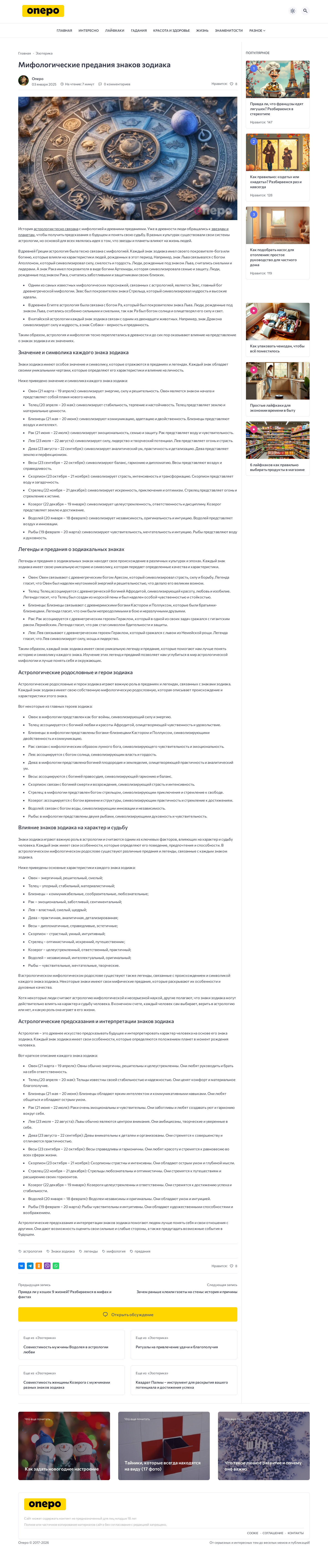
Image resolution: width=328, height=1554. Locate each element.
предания (142, 1251)
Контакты (296, 1533)
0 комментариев (117, 84)
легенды (91, 1251)
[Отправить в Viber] (47, 1266)
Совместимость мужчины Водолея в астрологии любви (65, 1349)
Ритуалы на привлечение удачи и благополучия (177, 1347)
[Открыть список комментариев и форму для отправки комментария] (127, 1314)
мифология (116, 1251)
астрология (32, 1251)
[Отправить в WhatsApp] (56, 1266)
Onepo (38, 78)
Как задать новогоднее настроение (62, 1468)
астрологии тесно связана (56, 228)
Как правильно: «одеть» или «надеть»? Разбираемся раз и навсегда (276, 181)
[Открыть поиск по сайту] (305, 11)
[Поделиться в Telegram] (30, 1266)
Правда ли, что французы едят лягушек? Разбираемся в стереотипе (276, 108)
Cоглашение (273, 1533)
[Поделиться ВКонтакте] (21, 1266)
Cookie (252, 1533)
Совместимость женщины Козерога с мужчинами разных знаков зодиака (66, 1384)
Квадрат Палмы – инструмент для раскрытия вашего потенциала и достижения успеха (182, 1384)
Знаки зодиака (63, 1251)
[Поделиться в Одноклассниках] (39, 1266)
